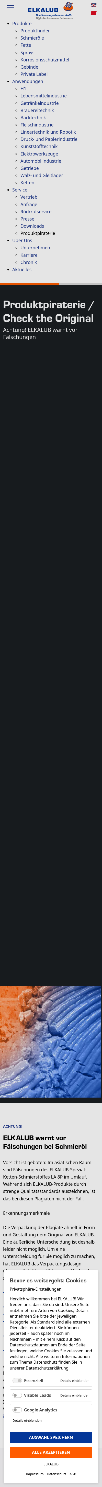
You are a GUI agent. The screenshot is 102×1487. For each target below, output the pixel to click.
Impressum (35, 1474)
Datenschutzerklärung (47, 1368)
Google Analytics (40, 1410)
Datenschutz (56, 1474)
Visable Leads (37, 1395)
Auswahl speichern (51, 1437)
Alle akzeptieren (51, 1452)
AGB (73, 1474)
